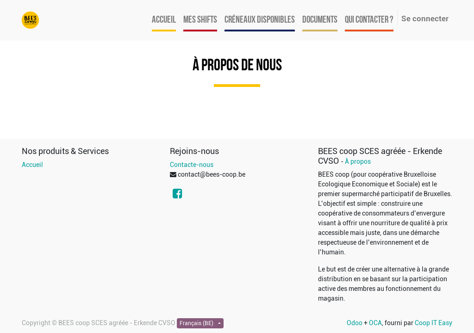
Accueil (32, 164)
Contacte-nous (191, 164)
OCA (375, 323)
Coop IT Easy (433, 323)
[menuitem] (164, 20)
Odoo (354, 323)
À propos (358, 161)
